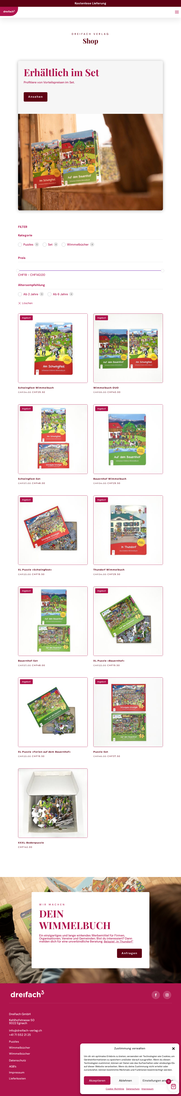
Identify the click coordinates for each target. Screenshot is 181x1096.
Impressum (147, 1088)
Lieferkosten (17, 1078)
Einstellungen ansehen (158, 1080)
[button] (173, 1048)
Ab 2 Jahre (30, 294)
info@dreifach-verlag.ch (25, 1030)
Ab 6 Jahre (60, 294)
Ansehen (35, 97)
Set (50, 244)
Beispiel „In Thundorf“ (118, 941)
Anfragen (129, 953)
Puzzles (28, 244)
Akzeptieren (97, 1080)
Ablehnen (125, 1080)
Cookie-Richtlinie (115, 1088)
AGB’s (12, 1066)
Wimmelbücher (78, 244)
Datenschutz (133, 1088)
